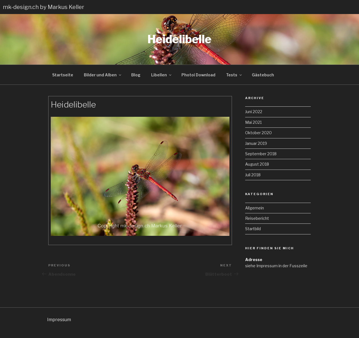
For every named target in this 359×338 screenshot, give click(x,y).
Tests (234, 74)
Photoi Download (198, 74)
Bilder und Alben (103, 74)
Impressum (59, 319)
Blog (136, 74)
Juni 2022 (253, 111)
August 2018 (257, 164)
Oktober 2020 (258, 132)
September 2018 (261, 153)
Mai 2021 (253, 122)
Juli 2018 (253, 174)
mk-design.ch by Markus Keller (43, 7)
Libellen (161, 74)
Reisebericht (257, 218)
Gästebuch (263, 74)
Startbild (253, 228)
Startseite (62, 74)
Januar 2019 (256, 143)
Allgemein (254, 207)
